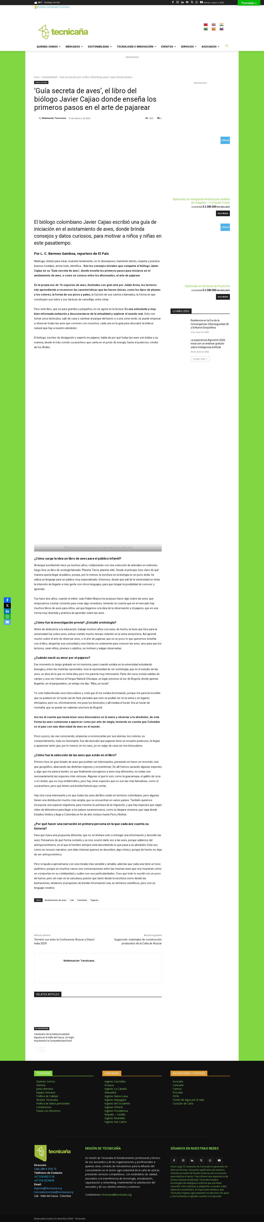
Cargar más (200, 358)
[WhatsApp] (7, 616)
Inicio (37, 77)
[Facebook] (7, 600)
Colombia (82, 900)
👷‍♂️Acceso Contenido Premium (52, 7)
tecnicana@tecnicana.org (116, 1194)
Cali (72, 900)
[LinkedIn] (7, 611)
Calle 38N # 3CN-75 (45, 1169)
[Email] (7, 622)
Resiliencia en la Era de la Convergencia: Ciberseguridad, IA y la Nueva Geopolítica (210, 324)
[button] (226, 45)
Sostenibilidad (49, 77)
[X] (7, 605)
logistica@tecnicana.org (48, 1188)
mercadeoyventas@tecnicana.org (53, 1192)
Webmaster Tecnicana (54, 118)
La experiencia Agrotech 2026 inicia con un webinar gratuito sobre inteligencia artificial (208, 344)
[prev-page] (36, 1049)
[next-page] (42, 1049)
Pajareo (94, 900)
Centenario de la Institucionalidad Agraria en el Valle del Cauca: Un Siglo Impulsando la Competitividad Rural (54, 1037)
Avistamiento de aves (55, 900)
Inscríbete (223, 213)
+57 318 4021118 (44, 1176)
